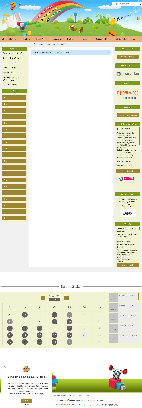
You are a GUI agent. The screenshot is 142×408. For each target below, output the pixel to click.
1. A (5, 98)
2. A (5, 110)
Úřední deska (122, 39)
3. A (5, 123)
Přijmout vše (26, 401)
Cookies (87, 396)
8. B (5, 199)
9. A (5, 205)
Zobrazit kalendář (128, 57)
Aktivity (26, 39)
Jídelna (86, 39)
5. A (5, 155)
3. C (5, 136)
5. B (5, 161)
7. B (5, 186)
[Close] (108, 52)
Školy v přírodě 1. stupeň (55, 44)
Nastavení (26, 404)
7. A (5, 180)
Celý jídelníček (128, 171)
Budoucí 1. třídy (103, 39)
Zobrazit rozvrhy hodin (128, 115)
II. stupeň (56, 39)
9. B (5, 212)
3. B (5, 129)
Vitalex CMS (100, 405)
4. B (5, 148)
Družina (71, 39)
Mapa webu (77, 396)
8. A (5, 193)
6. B (5, 174)
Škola (12, 39)
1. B (5, 104)
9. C (5, 218)
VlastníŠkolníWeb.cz (58, 405)
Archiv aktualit (127, 265)
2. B (5, 117)
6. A (5, 167)
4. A (5, 142)
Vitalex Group (81, 400)
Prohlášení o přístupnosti (61, 396)
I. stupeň (40, 39)
